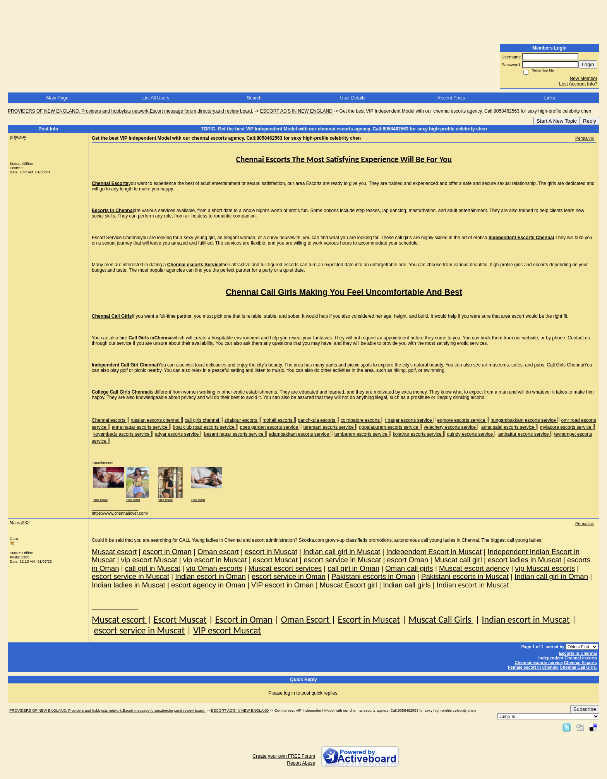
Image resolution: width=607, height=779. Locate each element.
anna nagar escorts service (140, 427)
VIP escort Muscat (227, 630)
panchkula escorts (317, 420)
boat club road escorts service (204, 427)
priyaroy (18, 137)
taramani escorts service (329, 427)
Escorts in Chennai (578, 653)
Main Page (57, 98)
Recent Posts (451, 98)
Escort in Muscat (369, 619)
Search (254, 98)
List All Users (155, 98)
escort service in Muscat (139, 630)
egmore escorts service (461, 420)
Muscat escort (119, 619)
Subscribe (584, 709)
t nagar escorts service (409, 420)
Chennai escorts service (539, 662)
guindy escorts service (470, 434)
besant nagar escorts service (234, 434)
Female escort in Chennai (533, 667)
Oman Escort (306, 619)
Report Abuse (301, 763)
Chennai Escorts (580, 662)
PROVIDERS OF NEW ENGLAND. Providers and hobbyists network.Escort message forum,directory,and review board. (130, 111)
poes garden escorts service (269, 427)
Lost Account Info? (578, 84)
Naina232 (19, 523)
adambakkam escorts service (299, 434)
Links (549, 98)
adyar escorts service (177, 434)
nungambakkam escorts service (523, 420)
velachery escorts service (450, 427)
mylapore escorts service (566, 427)
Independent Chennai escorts (567, 658)
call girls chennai (202, 420)
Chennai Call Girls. (578, 667)
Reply (589, 121)
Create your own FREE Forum (284, 756)
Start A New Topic (557, 121)
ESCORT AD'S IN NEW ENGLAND (296, 111)
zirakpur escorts (242, 420)
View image (100, 500)
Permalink (584, 138)
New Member (583, 78)
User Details (352, 98)
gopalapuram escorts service (389, 427)
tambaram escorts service (361, 434)
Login (587, 64)
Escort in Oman (244, 619)
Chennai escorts (109, 420)
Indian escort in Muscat (525, 619)
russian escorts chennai (155, 420)
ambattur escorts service (524, 434)
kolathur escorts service (418, 434)
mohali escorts (278, 420)
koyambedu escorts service (122, 434)
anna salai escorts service (508, 427)
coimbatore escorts (361, 420)
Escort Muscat (179, 619)
